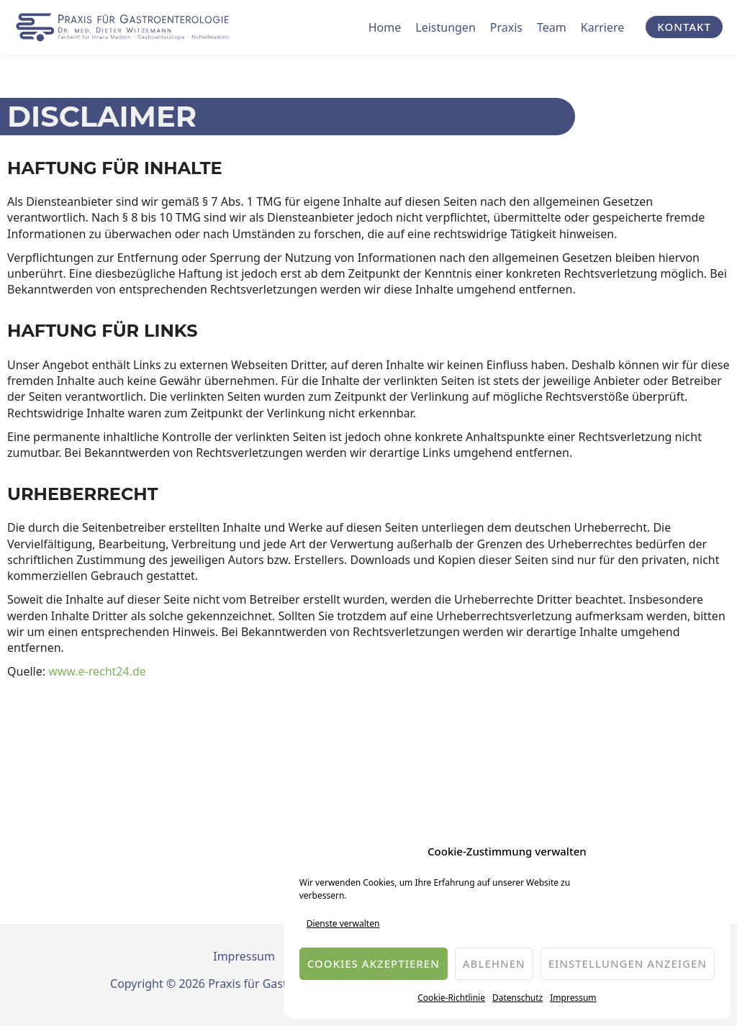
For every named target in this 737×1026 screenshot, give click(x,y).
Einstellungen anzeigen (627, 963)
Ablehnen (494, 963)
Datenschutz (517, 997)
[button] (684, 27)
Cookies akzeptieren (373, 963)
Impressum (573, 997)
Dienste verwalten (343, 923)
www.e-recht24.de (97, 671)
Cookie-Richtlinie (451, 997)
